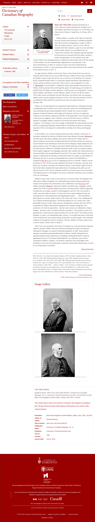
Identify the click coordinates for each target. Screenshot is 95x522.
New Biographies (9, 102)
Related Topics (8, 54)
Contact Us (45, 2)
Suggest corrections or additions (57, 514)
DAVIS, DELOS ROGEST (17, 116)
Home (14, 2)
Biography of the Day (11, 111)
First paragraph (9, 30)
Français (6, 2)
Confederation (9, 145)
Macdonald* (39, 85)
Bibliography (8, 33)
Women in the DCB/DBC (12, 148)
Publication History (10, 68)
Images (6, 36)
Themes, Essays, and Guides (14, 134)
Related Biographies (11, 59)
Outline (5, 27)
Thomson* (49, 186)
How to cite (8, 39)
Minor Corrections (10, 107)
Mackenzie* (89, 136)
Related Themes (9, 50)
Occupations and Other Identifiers (16, 82)
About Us (27, 2)
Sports (6, 137)
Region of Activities (10, 87)
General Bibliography (85, 275)
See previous (9, 127)
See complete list (11, 152)
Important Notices (73, 514)
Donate (64, 2)
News (20, 2)
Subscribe (56, 2)
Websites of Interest (47, 517)
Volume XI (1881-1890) (9, 7)
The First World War (11, 141)
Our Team (35, 2)
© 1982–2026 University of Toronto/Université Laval (76, 277)
